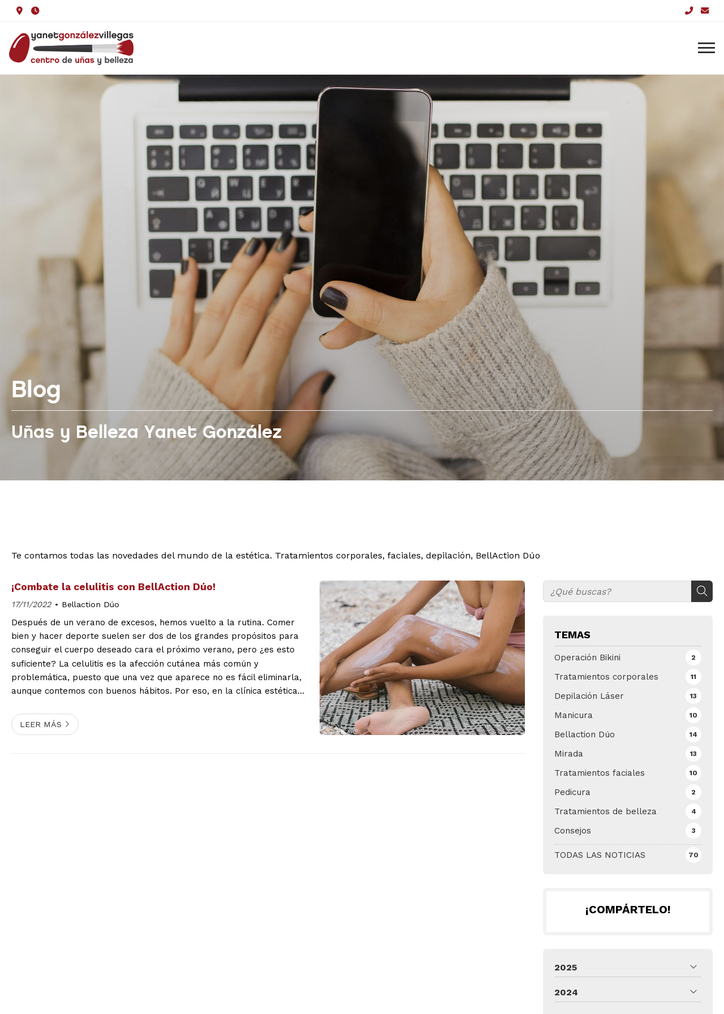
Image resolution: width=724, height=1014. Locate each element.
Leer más (41, 724)
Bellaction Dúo (90, 604)
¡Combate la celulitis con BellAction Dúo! (113, 586)
